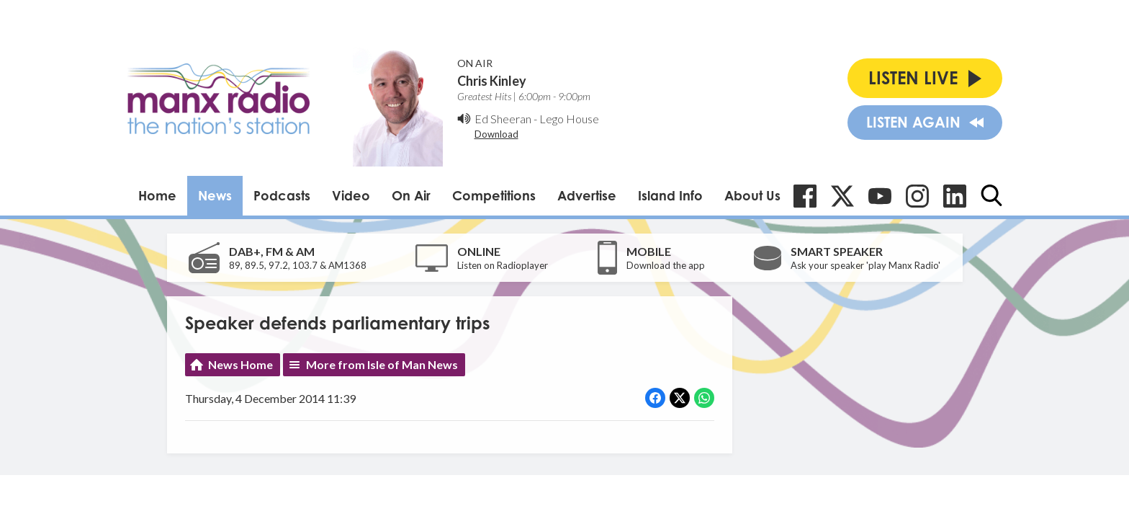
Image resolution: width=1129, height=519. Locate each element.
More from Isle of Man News (382, 364)
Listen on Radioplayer (502, 265)
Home (157, 195)
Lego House (569, 118)
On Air (411, 195)
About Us (752, 195)
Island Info (670, 195)
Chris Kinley (491, 81)
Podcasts (281, 195)
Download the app (665, 265)
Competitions (494, 195)
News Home (240, 364)
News (215, 195)
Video (351, 195)
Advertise (586, 195)
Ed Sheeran (502, 118)
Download (496, 134)
